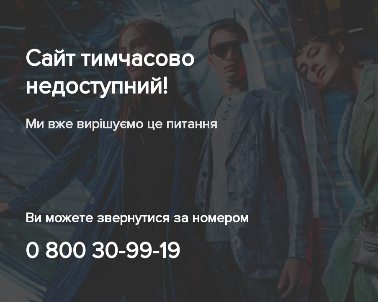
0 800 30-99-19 (102, 251)
